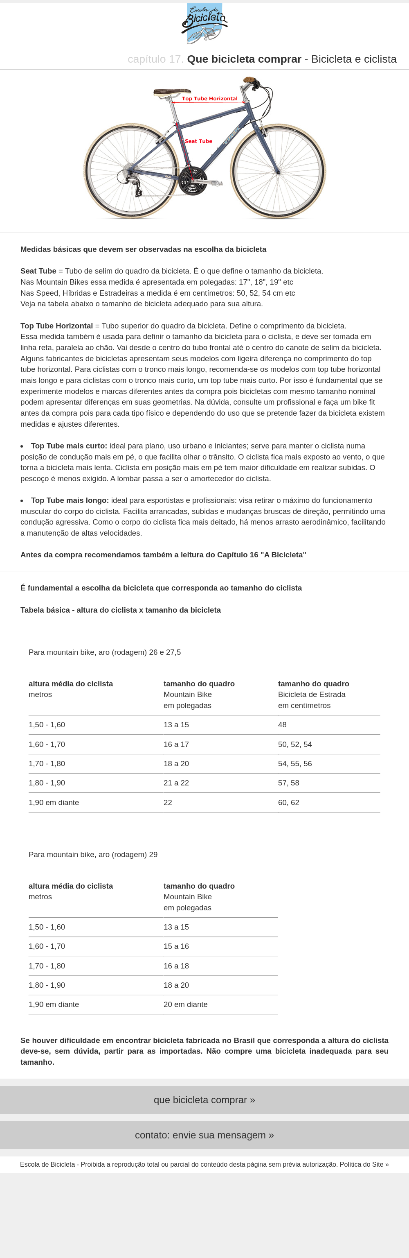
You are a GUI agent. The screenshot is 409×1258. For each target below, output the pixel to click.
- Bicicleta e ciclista (292, 59)
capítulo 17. (157, 59)
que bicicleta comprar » (204, 1099)
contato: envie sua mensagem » (204, 1134)
